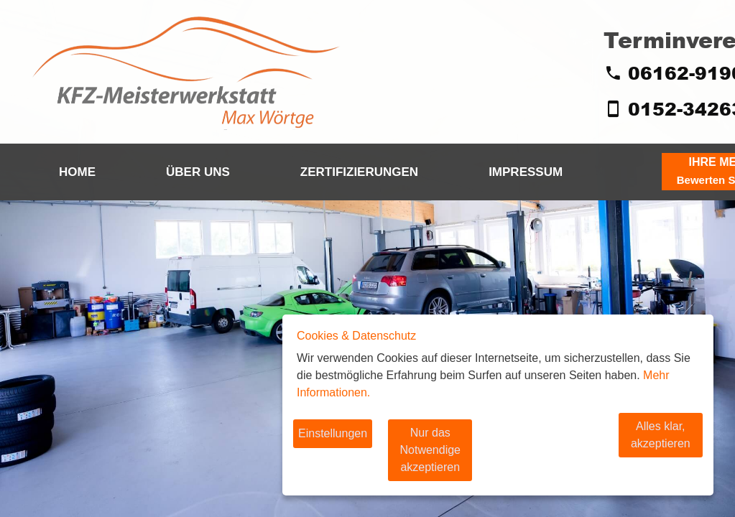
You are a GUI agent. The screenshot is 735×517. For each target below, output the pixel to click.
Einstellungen (332, 450)
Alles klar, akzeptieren (642, 450)
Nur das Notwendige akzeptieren (454, 458)
